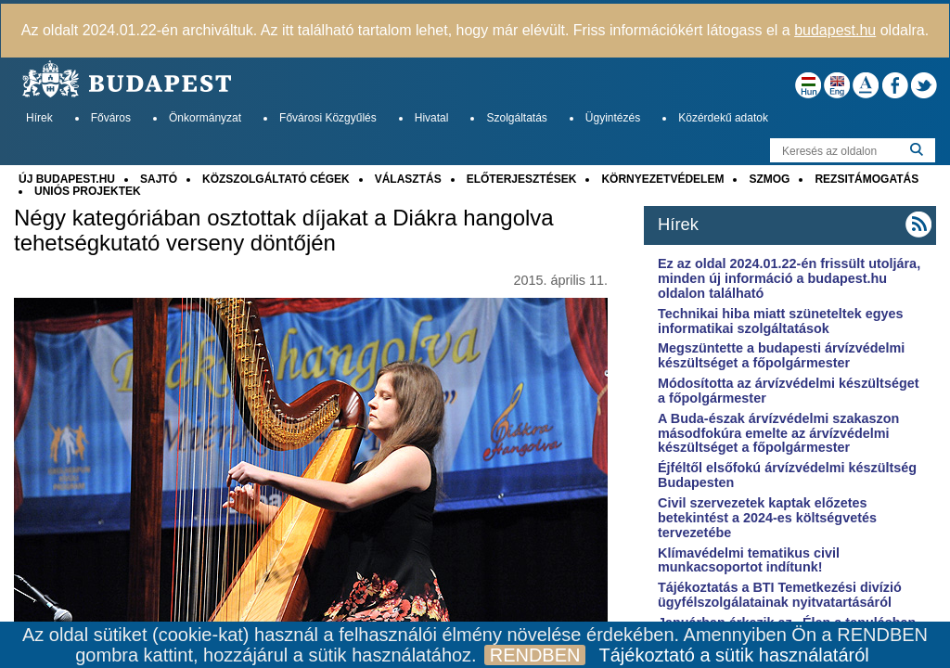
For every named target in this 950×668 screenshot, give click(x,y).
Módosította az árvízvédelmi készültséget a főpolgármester (788, 390)
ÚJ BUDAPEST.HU (67, 179)
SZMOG (769, 179)
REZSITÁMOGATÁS (866, 179)
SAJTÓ (158, 179)
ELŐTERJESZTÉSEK (522, 179)
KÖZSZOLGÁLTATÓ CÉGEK (276, 179)
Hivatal (432, 117)
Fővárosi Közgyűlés (328, 117)
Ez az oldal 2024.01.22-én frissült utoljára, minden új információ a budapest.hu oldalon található (789, 278)
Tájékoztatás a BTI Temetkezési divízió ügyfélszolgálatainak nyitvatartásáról (780, 595)
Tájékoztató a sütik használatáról (733, 655)
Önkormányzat (205, 117)
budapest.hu (835, 30)
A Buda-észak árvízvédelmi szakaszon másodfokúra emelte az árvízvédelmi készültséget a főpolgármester (778, 433)
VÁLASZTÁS (408, 179)
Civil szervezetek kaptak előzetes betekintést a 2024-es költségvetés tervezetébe (767, 517)
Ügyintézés (612, 117)
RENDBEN (535, 655)
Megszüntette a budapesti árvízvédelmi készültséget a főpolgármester (781, 355)
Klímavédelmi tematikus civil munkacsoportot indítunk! (749, 560)
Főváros (111, 117)
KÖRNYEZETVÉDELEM (662, 179)
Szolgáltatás (516, 117)
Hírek (39, 117)
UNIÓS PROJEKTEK (87, 191)
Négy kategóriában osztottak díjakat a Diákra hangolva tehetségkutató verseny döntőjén (284, 230)
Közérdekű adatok (723, 117)
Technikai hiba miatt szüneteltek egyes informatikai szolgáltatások (780, 321)
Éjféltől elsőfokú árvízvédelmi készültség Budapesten (787, 475)
